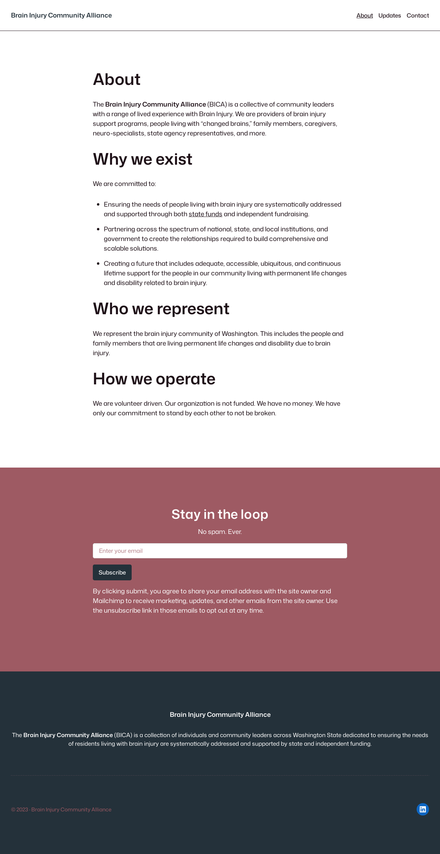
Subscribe (112, 572)
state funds (205, 213)
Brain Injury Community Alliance (61, 15)
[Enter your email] (220, 550)
